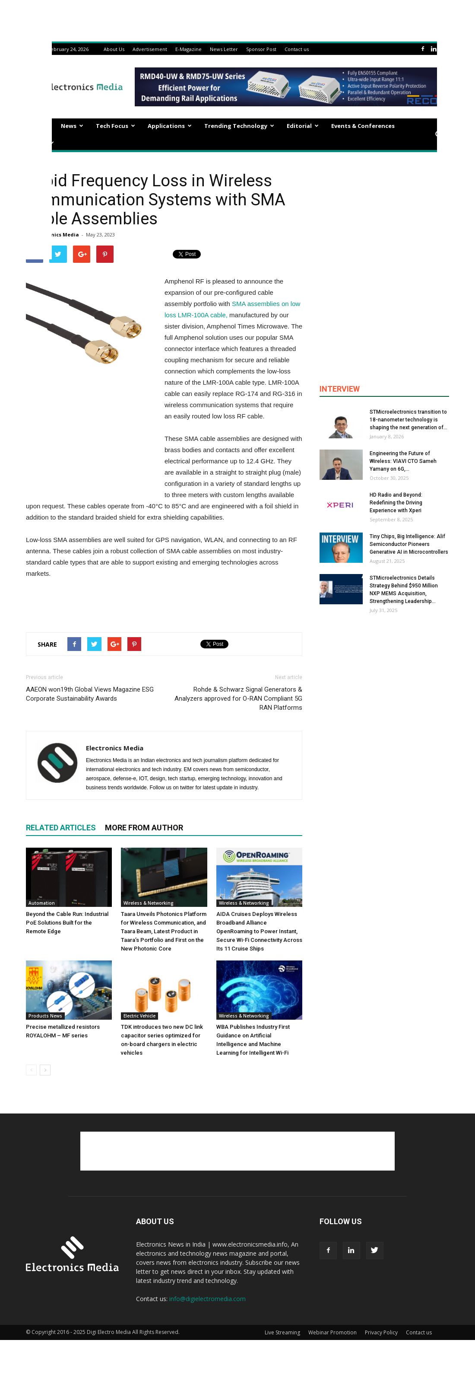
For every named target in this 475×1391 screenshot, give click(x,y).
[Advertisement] (164, 603)
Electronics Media (56, 234)
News (72, 126)
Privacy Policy (381, 1332)
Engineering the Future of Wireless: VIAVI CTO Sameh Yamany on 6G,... (403, 461)
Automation (41, 903)
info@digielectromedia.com (207, 1299)
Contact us (297, 49)
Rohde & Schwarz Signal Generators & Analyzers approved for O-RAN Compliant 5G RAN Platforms (238, 698)
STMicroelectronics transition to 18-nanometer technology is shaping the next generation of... (408, 420)
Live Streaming (282, 1332)
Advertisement (150, 49)
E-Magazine (188, 49)
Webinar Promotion (332, 1332)
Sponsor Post (261, 49)
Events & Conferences (363, 126)
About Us (114, 49)
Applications (170, 126)
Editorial (303, 126)
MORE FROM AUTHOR (144, 827)
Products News (45, 1016)
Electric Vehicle (139, 1016)
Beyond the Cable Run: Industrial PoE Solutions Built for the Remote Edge (67, 923)
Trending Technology (239, 126)
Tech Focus (115, 126)
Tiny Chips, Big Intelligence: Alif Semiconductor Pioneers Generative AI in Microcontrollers (409, 544)
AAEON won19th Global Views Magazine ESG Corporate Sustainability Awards (90, 694)
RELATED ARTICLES (61, 827)
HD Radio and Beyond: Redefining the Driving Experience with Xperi (396, 503)
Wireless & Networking (149, 903)
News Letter (224, 49)
